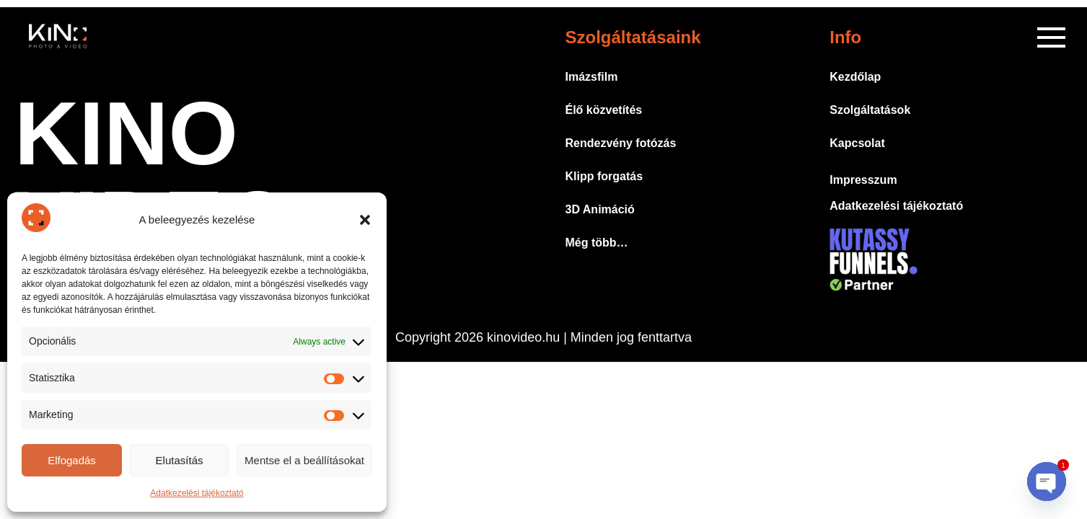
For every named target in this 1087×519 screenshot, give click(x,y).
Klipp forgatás (604, 176)
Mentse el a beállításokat (304, 460)
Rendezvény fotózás (621, 143)
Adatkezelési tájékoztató (196, 493)
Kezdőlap (855, 77)
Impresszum (863, 180)
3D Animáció (600, 209)
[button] (365, 220)
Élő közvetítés (604, 110)
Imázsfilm (591, 77)
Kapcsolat (856, 143)
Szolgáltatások (869, 110)
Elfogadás (72, 460)
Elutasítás (179, 460)
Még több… (596, 242)
